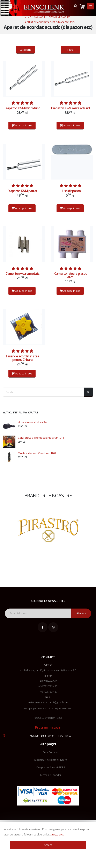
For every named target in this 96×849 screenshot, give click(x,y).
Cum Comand (51, 752)
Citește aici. (57, 834)
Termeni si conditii (50, 775)
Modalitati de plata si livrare (50, 759)
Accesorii (39, 16)
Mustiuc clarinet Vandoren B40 (37, 453)
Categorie (25, 49)
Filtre (70, 49)
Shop (28, 16)
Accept (48, 845)
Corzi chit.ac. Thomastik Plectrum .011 (41, 437)
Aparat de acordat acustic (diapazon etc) (49, 22)
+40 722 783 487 (48, 686)
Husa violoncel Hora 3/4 (32, 422)
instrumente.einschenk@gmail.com (48, 702)
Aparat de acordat (60, 16)
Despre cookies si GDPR (50, 767)
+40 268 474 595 (48, 681)
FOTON (52, 717)
